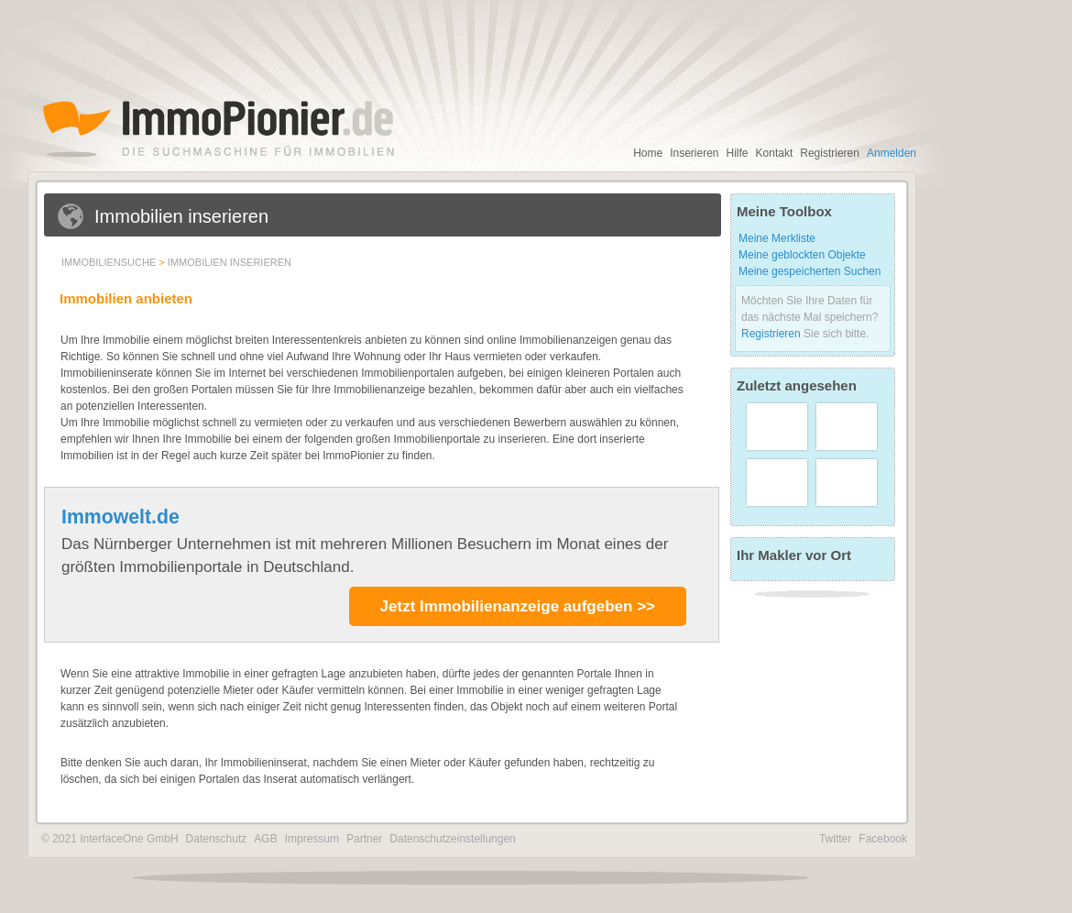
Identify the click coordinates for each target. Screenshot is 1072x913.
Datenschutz (216, 838)
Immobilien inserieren (229, 262)
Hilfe (738, 153)
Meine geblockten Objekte (802, 254)
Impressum (312, 838)
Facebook (883, 838)
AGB (265, 838)
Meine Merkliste (776, 238)
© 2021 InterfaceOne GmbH (110, 838)
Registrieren (829, 153)
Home (647, 153)
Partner (364, 838)
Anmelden (891, 153)
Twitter (835, 838)
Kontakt (774, 153)
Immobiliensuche (108, 262)
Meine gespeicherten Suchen (809, 271)
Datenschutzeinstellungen (452, 838)
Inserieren (694, 153)
